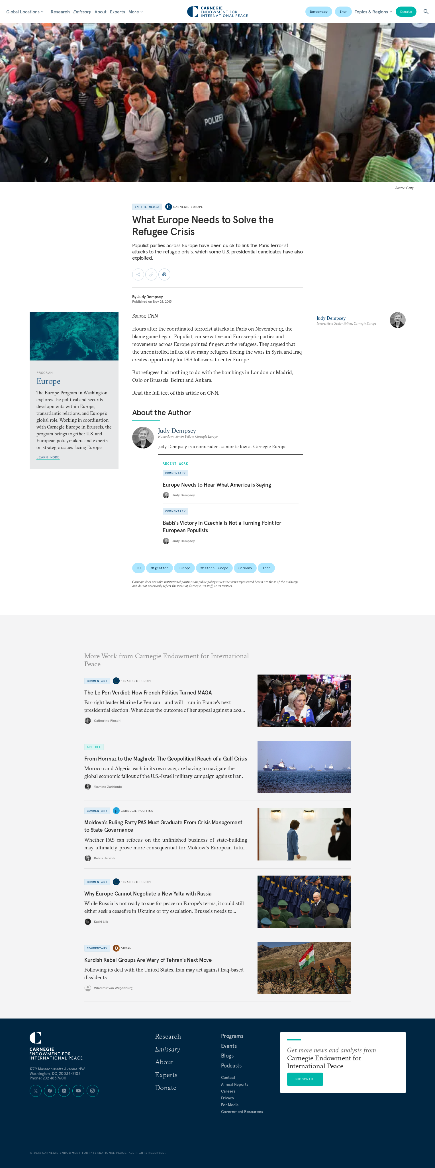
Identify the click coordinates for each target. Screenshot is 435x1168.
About (101, 12)
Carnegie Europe (188, 207)
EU (139, 568)
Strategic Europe (136, 681)
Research (60, 12)
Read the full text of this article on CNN (176, 393)
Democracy (319, 11)
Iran (344, 11)
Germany (245, 568)
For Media (230, 1104)
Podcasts (231, 1065)
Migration (159, 568)
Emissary (82, 12)
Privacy (227, 1098)
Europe (184, 568)
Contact (228, 1077)
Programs (232, 1035)
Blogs (227, 1055)
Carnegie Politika (137, 811)
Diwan (126, 948)
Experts (117, 12)
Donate (406, 11)
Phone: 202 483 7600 (48, 1078)
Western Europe (214, 568)
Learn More (48, 457)
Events (229, 1045)
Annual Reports (234, 1084)
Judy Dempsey (150, 296)
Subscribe (305, 1079)
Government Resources (242, 1111)
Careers (228, 1091)
